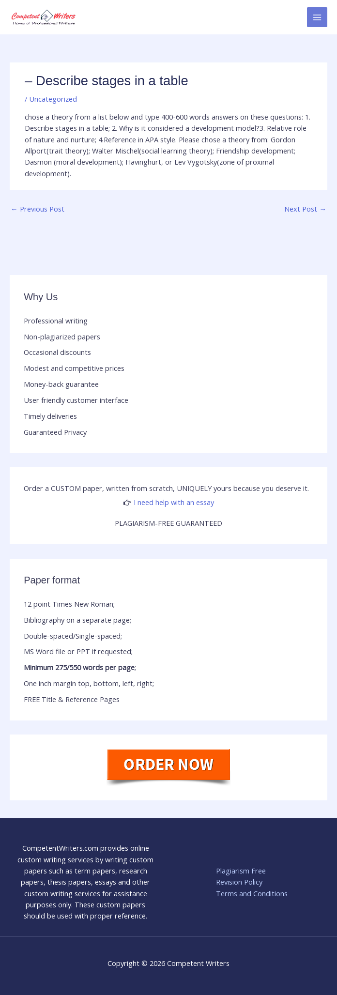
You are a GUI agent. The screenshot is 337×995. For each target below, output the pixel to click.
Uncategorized (53, 99)
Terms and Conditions (252, 893)
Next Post (305, 209)
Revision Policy (239, 882)
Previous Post (37, 209)
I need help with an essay (174, 502)
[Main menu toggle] (317, 17)
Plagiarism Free (241, 870)
